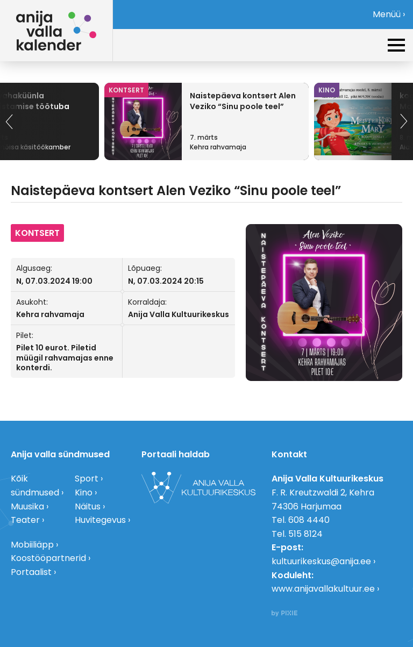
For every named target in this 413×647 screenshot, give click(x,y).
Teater (25, 520)
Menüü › (389, 14)
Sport (86, 478)
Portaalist (31, 572)
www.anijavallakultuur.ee (323, 589)
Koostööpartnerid (48, 558)
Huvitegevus (100, 520)
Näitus (88, 506)
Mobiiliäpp (32, 544)
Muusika (27, 506)
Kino (83, 492)
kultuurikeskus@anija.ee (321, 561)
